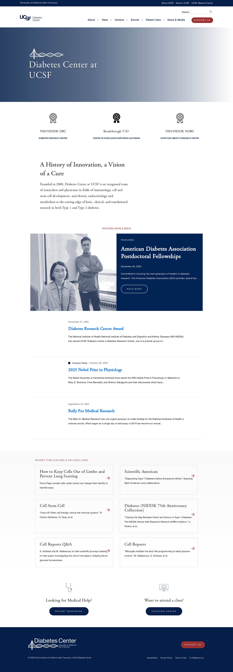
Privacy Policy (166, 658)
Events (135, 19)
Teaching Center (164, 611)
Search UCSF (182, 3)
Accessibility (152, 658)
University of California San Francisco (38, 2)
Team (105, 19)
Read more (134, 289)
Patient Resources (69, 611)
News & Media (176, 19)
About (91, 19)
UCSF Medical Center (202, 3)
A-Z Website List (196, 658)
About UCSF (168, 3)
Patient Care (153, 19)
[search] (208, 10)
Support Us (202, 20)
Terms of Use (180, 658)
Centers (119, 19)
